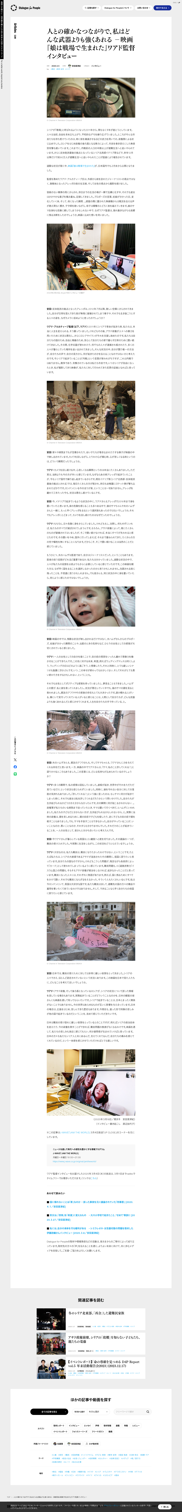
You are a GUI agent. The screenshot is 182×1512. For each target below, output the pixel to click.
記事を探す (92, 8)
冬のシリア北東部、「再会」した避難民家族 (96, 1313)
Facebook (15, 766)
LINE (15, 774)
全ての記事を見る (49, 1411)
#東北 (122, 1373)
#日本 (73, 1471)
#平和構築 (126, 1326)
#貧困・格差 (122, 1455)
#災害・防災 (133, 1455)
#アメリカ (97, 1475)
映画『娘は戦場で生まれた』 (81, 166)
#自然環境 (92, 1458)
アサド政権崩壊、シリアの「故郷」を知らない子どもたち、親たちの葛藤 (104, 1339)
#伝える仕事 (115, 1373)
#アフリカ (138, 1471)
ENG (174, 2)
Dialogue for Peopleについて (117, 8)
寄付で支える (161, 8)
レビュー (136, 1425)
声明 (97, 1425)
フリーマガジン (98, 1431)
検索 (148, 1412)
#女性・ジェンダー (80, 1458)
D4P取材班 (80, 1371)
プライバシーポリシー (112, 1505)
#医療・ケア (144, 1455)
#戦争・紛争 (60, 69)
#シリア (67, 69)
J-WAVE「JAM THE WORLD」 (75, 1132)
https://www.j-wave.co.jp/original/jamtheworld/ (74, 1161)
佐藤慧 (58, 1443)
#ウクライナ (80, 1475)
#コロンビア (107, 1475)
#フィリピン (79, 1375)
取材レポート (89, 1351)
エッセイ (87, 1425)
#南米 (116, 1475)
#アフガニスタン (120, 1471)
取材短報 (88, 1327)
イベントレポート (90, 1371)
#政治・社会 (66, 1458)
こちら (94, 1178)
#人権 (94, 1326)
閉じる (166, 1506)
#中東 (130, 1471)
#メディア (102, 1373)
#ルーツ (109, 1373)
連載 (118, 1425)
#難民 (53, 69)
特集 (126, 1425)
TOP (8, 1497)
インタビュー (96, 66)
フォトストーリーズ (79, 1431)
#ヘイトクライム (87, 1455)
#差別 (99, 1326)
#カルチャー (103, 1458)
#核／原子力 (135, 1458)
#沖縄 (127, 1373)
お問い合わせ (142, 8)
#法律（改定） (114, 1458)
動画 (110, 1431)
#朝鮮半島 (81, 1471)
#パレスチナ (71, 1375)
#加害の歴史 (57, 1462)
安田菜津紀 (74, 66)
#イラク (117, 1351)
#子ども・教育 (110, 1326)
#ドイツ (89, 1475)
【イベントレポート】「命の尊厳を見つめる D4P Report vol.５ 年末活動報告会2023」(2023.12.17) (103, 1364)
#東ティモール (57, 1475)
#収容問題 (81, 1373)
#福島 (60, 1471)
